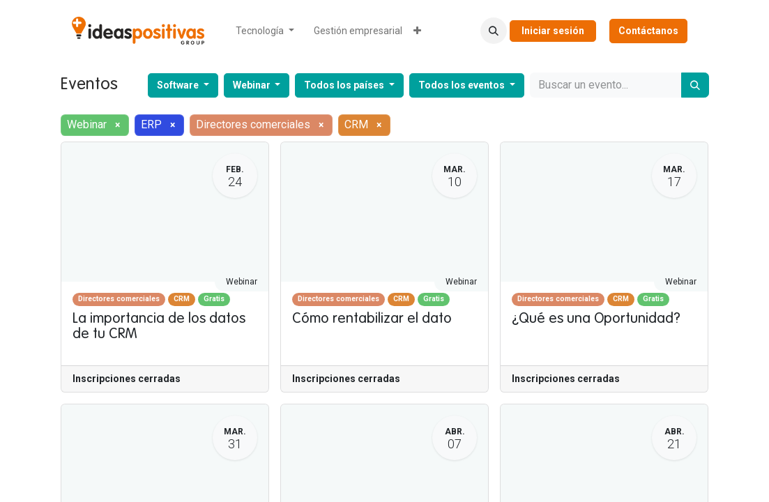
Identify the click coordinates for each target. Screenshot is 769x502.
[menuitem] (265, 31)
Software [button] (179, 85)
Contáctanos (648, 30)
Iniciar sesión (552, 30)
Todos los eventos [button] (462, 85)
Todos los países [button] (345, 85)
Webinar (241, 282)
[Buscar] (695, 85)
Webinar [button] (253, 85)
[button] (493, 30)
